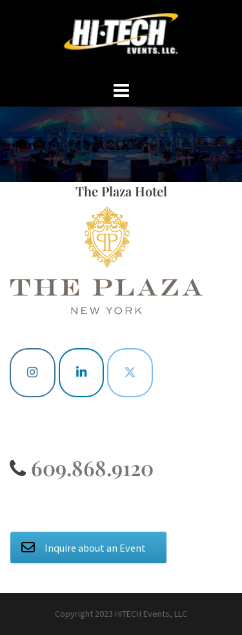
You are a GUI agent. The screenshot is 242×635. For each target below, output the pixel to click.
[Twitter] (130, 372)
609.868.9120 (90, 467)
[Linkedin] (82, 372)
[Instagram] (32, 372)
